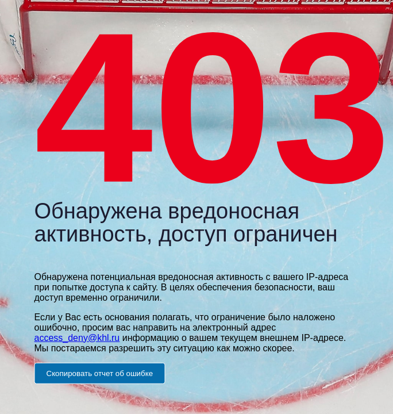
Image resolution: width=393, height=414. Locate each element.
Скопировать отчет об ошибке (100, 373)
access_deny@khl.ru (77, 337)
